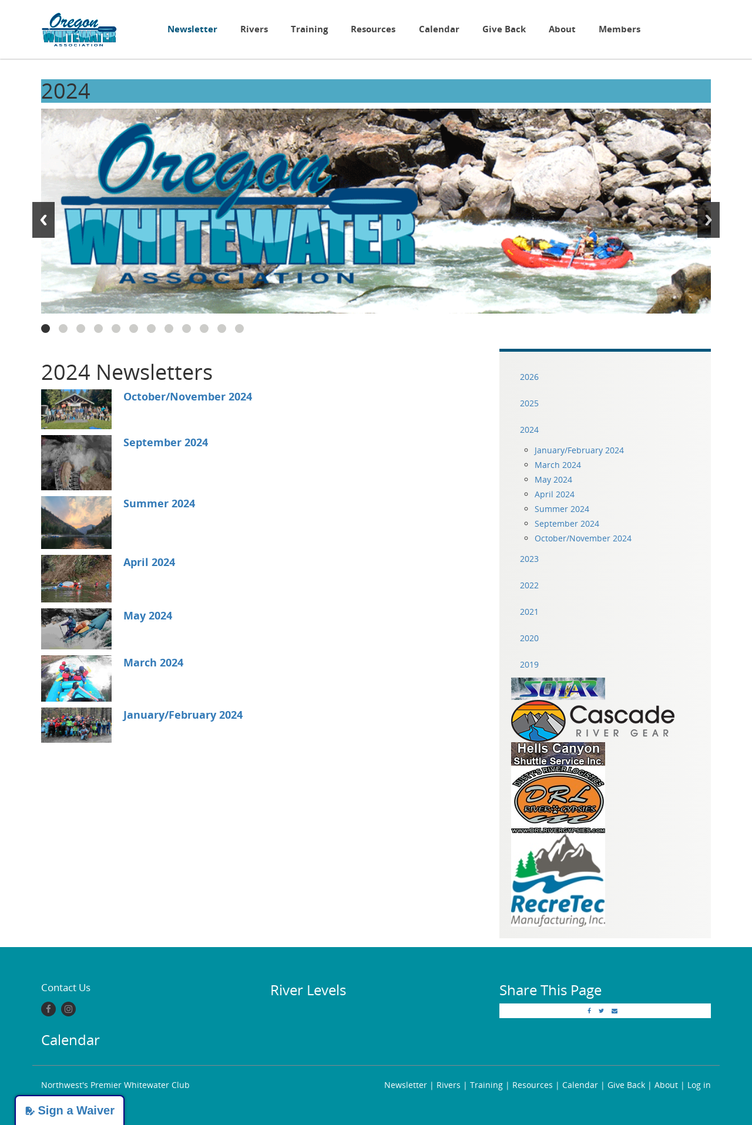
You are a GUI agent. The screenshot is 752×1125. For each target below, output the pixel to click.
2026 (529, 376)
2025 (529, 403)
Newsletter (192, 29)
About (562, 29)
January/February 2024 (183, 715)
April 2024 (149, 562)
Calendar (439, 29)
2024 (529, 429)
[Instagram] (68, 1009)
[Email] (614, 1010)
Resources (373, 29)
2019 (529, 664)
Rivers (254, 29)
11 (221, 328)
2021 (529, 611)
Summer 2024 (159, 503)
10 (204, 328)
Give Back (504, 29)
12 (239, 328)
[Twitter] (601, 1010)
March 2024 (153, 662)
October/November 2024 (187, 396)
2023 (529, 558)
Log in (699, 1084)
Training (309, 29)
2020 (529, 638)
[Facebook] (48, 1009)
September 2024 (165, 442)
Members (619, 29)
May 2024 (147, 615)
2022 (529, 585)
